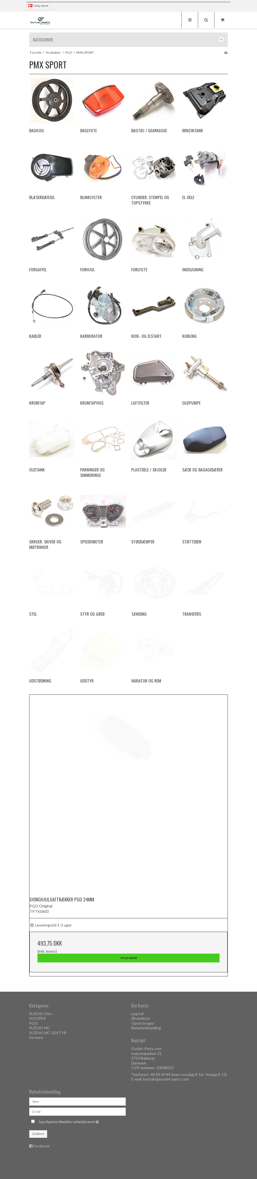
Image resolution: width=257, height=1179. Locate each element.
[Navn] (77, 1101)
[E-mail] (77, 1111)
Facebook (41, 1146)
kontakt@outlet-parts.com (166, 1079)
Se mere (36, 1037)
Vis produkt (128, 958)
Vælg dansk (38, 5)
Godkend (38, 1133)
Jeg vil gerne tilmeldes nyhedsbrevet (82, 1121)
